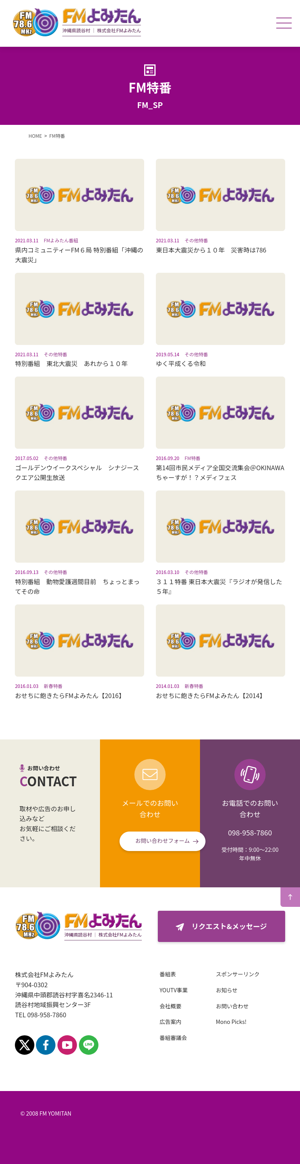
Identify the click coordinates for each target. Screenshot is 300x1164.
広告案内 (170, 1021)
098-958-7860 (250, 832)
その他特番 (196, 240)
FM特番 (192, 458)
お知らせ (227, 990)
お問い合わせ (232, 1006)
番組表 (167, 974)
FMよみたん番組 (61, 240)
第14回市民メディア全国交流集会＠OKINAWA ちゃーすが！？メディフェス (223, 472)
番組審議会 (173, 1037)
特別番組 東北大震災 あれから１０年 (71, 363)
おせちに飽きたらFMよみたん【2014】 (211, 695)
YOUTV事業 (173, 990)
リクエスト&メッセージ (229, 926)
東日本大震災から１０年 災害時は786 (211, 249)
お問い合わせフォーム (162, 840)
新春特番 (53, 685)
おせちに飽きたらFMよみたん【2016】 (70, 695)
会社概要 (170, 1006)
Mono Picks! (231, 1021)
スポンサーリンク (237, 974)
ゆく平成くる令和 (181, 363)
